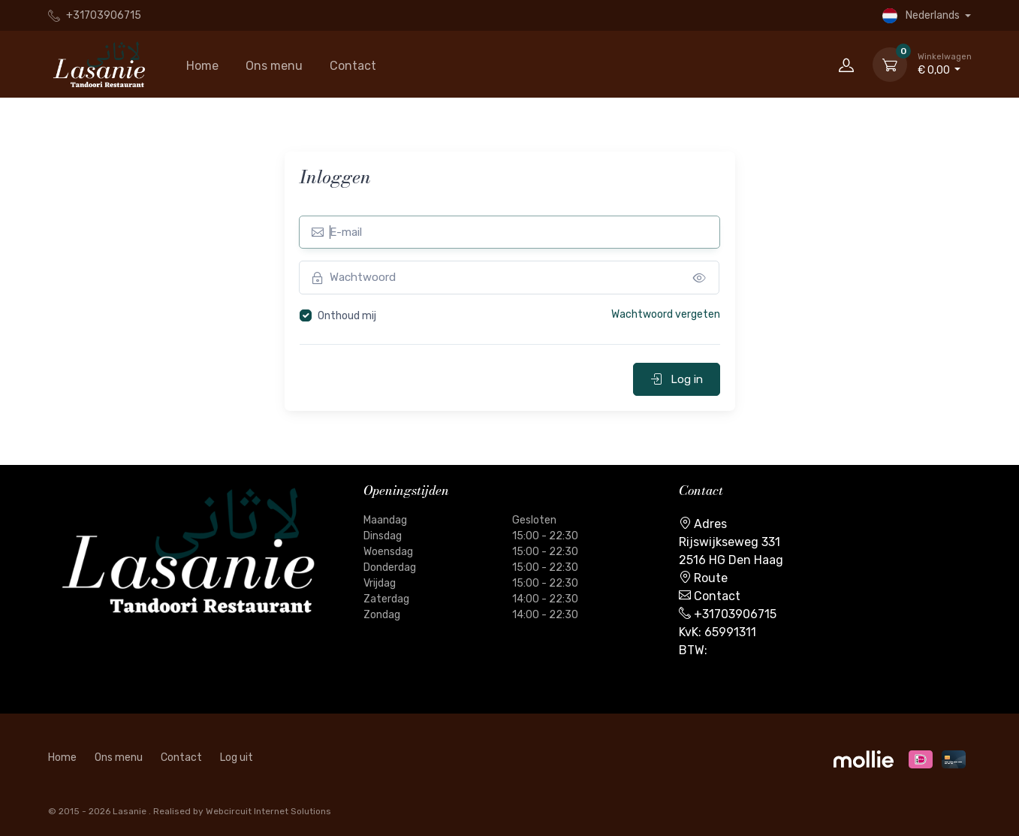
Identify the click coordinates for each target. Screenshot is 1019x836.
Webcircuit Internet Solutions (268, 811)
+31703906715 (94, 15)
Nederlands (922, 15)
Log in (676, 379)
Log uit (236, 757)
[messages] (699, 277)
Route (711, 578)
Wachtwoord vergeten (665, 314)
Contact (353, 66)
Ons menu (274, 66)
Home (202, 66)
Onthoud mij (347, 315)
